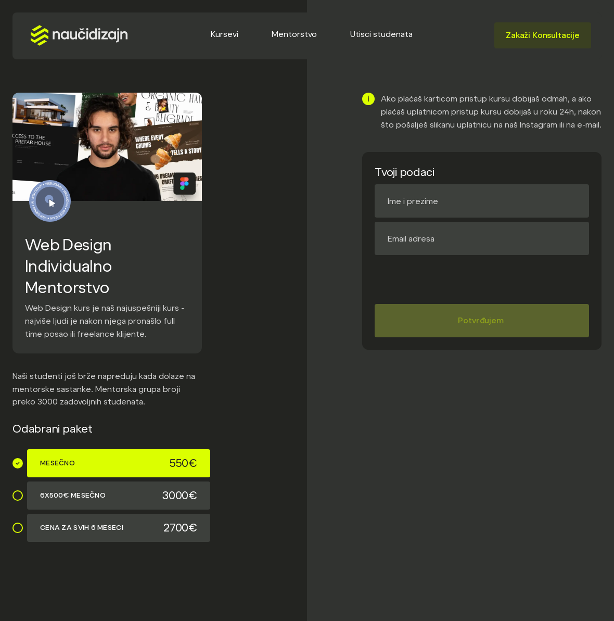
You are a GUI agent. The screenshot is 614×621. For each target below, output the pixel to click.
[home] (79, 35)
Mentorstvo (294, 34)
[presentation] (454, 275)
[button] (224, 35)
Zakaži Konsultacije (543, 35)
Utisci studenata (381, 34)
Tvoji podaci (404, 172)
